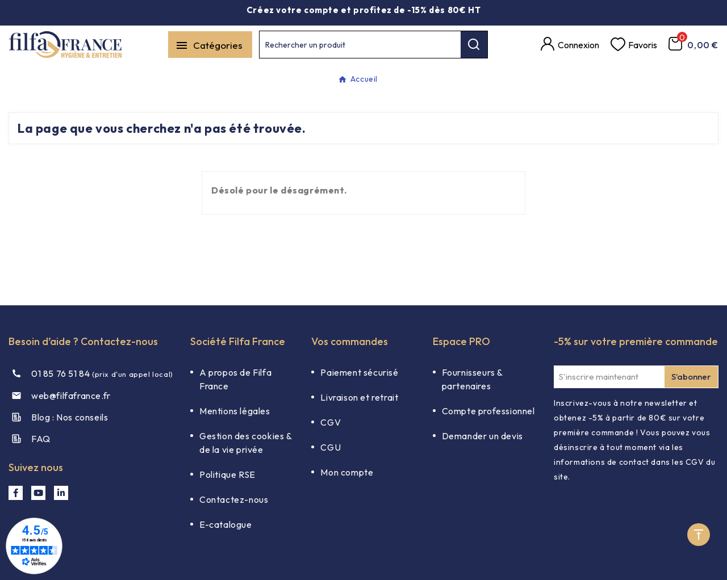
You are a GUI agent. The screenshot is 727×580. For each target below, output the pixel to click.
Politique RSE (227, 474)
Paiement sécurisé (359, 372)
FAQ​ (41, 438)
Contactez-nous (233, 499)
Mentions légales (234, 411)
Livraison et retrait (359, 397)
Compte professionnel (488, 411)
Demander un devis (482, 436)
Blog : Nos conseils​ (69, 417)
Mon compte (346, 472)
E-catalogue (225, 524)
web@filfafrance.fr (71, 395)
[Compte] (570, 45)
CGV (330, 422)
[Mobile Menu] (210, 44)
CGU (330, 447)
